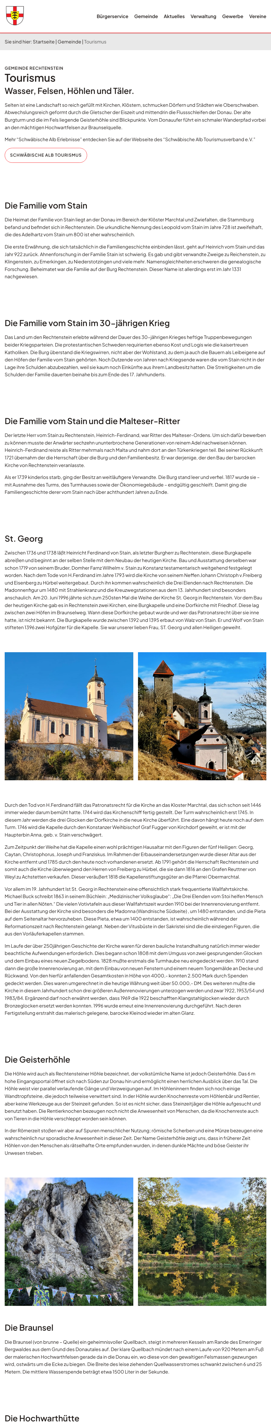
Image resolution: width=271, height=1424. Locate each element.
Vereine (257, 16)
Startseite (44, 42)
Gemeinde (146, 16)
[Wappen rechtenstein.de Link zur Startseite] (15, 16)
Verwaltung (203, 16)
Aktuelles (174, 16)
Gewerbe (232, 16)
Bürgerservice (112, 16)
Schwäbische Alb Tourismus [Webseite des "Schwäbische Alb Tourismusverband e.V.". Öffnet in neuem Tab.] (46, 155)
